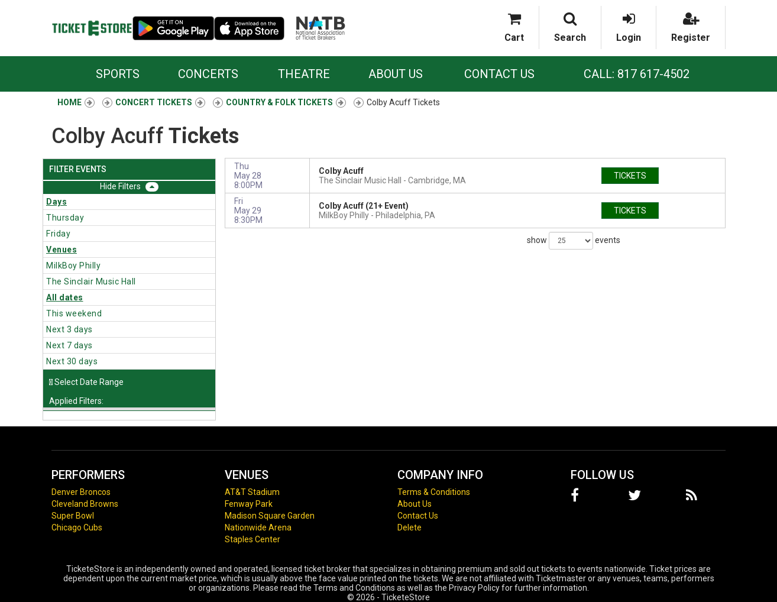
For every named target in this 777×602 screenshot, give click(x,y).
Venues (61, 249)
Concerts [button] (208, 74)
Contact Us (499, 74)
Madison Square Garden (270, 515)
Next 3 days (69, 329)
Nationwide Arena (258, 527)
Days (56, 201)
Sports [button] (118, 74)
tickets (630, 175)
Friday (58, 233)
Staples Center (252, 539)
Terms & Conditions (433, 492)
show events (573, 241)
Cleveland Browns (84, 504)
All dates (64, 297)
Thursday (65, 217)
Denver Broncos (81, 492)
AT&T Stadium (252, 492)
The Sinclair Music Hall (91, 281)
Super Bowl (72, 515)
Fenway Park (249, 504)
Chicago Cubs (76, 527)
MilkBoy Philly (73, 265)
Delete (409, 527)
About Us (395, 74)
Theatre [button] (304, 74)
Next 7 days (69, 345)
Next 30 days (72, 361)
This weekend (74, 313)
